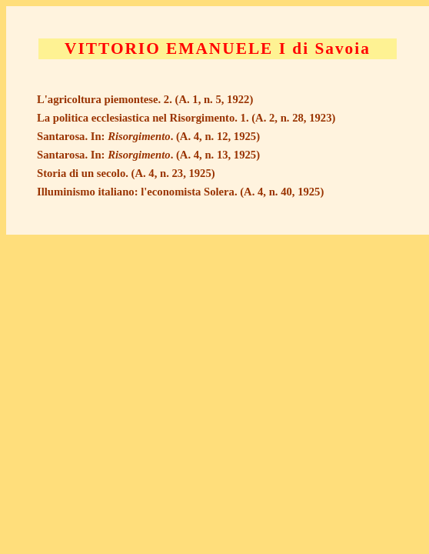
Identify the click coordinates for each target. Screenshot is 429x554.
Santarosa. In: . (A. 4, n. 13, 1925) (148, 155)
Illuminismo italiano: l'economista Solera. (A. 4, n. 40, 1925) (180, 191)
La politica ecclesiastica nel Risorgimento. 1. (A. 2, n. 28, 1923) (186, 118)
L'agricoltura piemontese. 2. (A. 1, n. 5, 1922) (145, 99)
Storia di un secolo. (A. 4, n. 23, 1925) (126, 173)
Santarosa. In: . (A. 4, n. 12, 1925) (148, 136)
